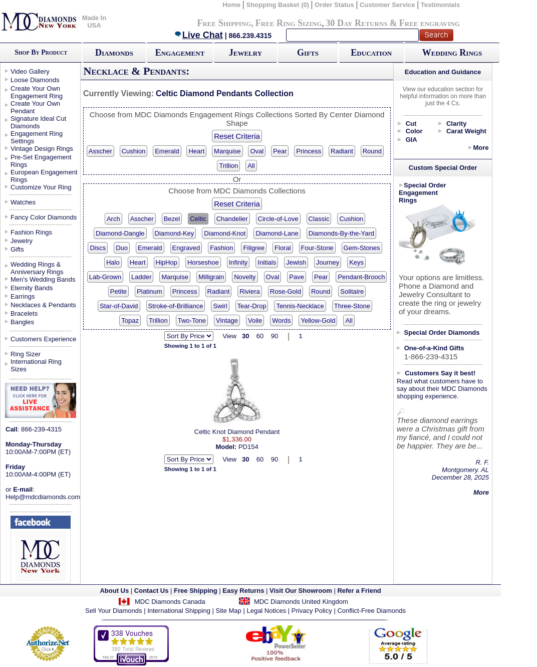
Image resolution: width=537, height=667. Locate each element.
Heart (196, 151)
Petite (118, 291)
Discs (98, 248)
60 (259, 336)
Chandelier (232, 219)
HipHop (166, 262)
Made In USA (94, 21)
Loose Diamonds (35, 80)
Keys (356, 262)
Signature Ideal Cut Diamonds (38, 122)
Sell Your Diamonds (113, 610)
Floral (283, 248)
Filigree (253, 248)
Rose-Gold (285, 291)
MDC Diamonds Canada (170, 601)
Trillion (228, 165)
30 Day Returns (356, 23)
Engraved (186, 248)
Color (414, 131)
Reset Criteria (237, 136)
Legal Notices (266, 610)
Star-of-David (119, 306)
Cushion (134, 151)
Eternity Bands (32, 288)
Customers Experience (44, 339)
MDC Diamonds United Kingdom (301, 601)
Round (372, 151)
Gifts (308, 53)
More (480, 147)
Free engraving (429, 23)
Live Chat (198, 35)
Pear (280, 151)
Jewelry (245, 53)
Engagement (180, 53)
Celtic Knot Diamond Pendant (237, 431)
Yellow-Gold (318, 320)
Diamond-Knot (224, 233)
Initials (266, 262)
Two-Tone (192, 320)
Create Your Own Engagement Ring (37, 92)
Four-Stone (317, 248)
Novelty (244, 277)
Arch (113, 219)
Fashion (221, 248)
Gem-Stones (362, 248)
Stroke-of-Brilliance (175, 306)
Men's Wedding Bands (43, 279)
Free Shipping (224, 23)
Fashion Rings (31, 232)
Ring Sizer (26, 354)
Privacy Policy (312, 610)
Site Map (228, 610)
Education (371, 53)
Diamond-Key (174, 233)
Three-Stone (352, 306)
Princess (308, 151)
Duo (122, 248)
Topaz (130, 320)
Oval (256, 151)
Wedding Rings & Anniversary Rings (37, 268)
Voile (255, 320)
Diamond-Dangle (120, 233)
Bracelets (24, 313)
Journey (327, 262)
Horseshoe (203, 262)
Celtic (198, 219)
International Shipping (178, 610)
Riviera (249, 291)
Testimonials (440, 5)
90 (274, 336)
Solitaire (352, 291)
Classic (319, 219)
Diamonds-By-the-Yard (341, 233)
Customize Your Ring (41, 187)
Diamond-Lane (276, 233)
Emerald (167, 151)
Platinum (149, 291)
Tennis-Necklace (300, 306)
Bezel (172, 219)
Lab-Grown (105, 277)
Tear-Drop (251, 306)
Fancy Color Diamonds (44, 217)
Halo (113, 262)
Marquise (227, 151)
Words (281, 320)
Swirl (220, 306)
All (250, 165)
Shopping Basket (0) (278, 5)
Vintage (227, 320)
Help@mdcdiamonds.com (43, 497)
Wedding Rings (452, 53)
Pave (296, 277)
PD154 (248, 447)
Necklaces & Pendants (43, 305)
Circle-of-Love (278, 219)
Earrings (23, 296)
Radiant (342, 151)
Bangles (22, 322)
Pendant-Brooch (361, 277)
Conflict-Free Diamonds (371, 610)
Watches (23, 202)
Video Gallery (30, 71)
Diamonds (114, 53)
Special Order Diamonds (442, 332)
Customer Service (387, 5)
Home (231, 5)
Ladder (141, 277)
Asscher (100, 151)
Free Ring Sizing (288, 23)
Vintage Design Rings (42, 148)
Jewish (296, 262)
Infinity (238, 262)
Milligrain (211, 277)
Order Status (334, 5)
